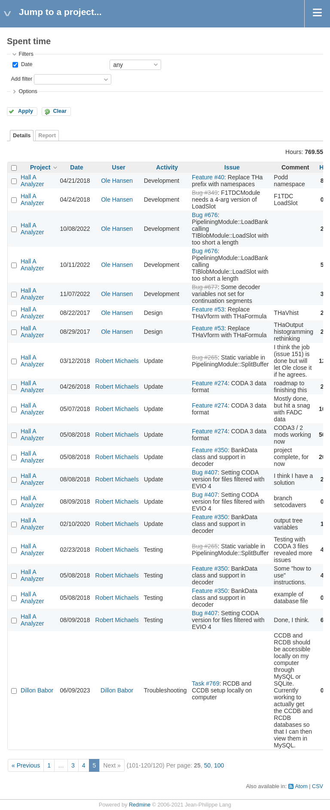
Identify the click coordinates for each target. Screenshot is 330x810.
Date (25, 64)
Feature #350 (210, 450)
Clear (60, 111)
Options (27, 91)
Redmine (139, 805)
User (118, 167)
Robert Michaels (117, 360)
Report (47, 136)
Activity (167, 167)
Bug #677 (205, 287)
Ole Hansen (117, 180)
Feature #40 (208, 177)
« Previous (26, 765)
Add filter (21, 79)
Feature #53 (208, 309)
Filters (25, 54)
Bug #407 (205, 472)
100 (219, 765)
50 (207, 765)
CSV (317, 786)
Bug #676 (205, 215)
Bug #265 (205, 357)
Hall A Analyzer (32, 180)
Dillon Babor (37, 690)
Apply (25, 111)
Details (22, 136)
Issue (232, 167)
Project (40, 167)
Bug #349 (205, 192)
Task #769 (206, 683)
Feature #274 (210, 383)
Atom (301, 786)
